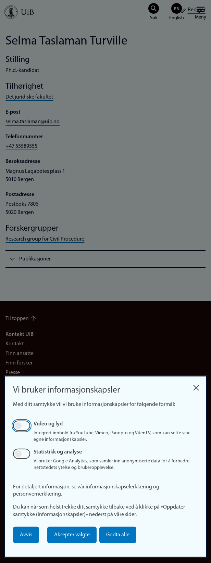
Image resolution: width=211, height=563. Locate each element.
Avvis (26, 535)
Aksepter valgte (72, 535)
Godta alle (117, 535)
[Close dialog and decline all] (196, 386)
